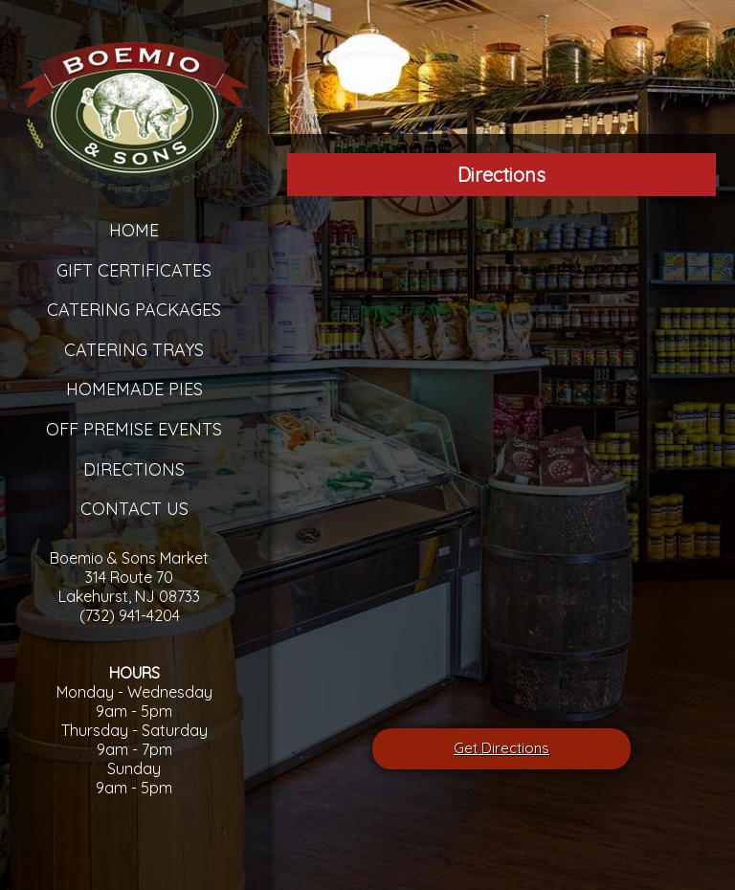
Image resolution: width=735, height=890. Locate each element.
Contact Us (134, 509)
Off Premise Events (134, 429)
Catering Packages (134, 310)
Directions (134, 469)
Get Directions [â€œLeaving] (501, 748)
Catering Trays (134, 350)
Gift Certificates (134, 270)
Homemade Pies (134, 389)
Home (134, 230)
